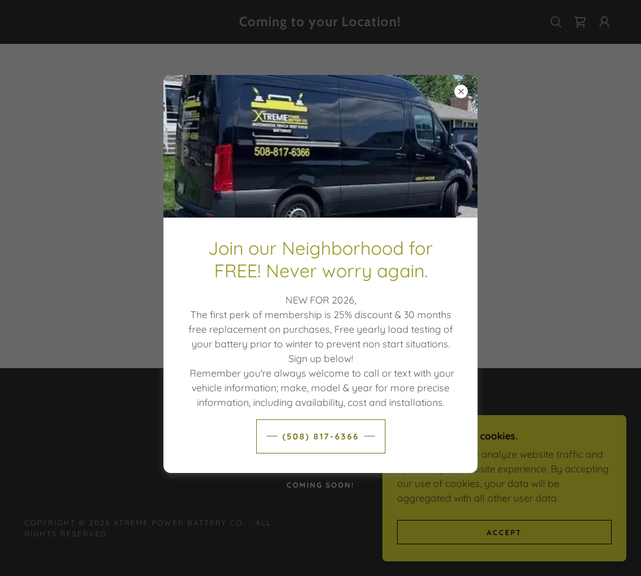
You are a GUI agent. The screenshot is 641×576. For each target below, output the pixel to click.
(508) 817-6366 (320, 436)
